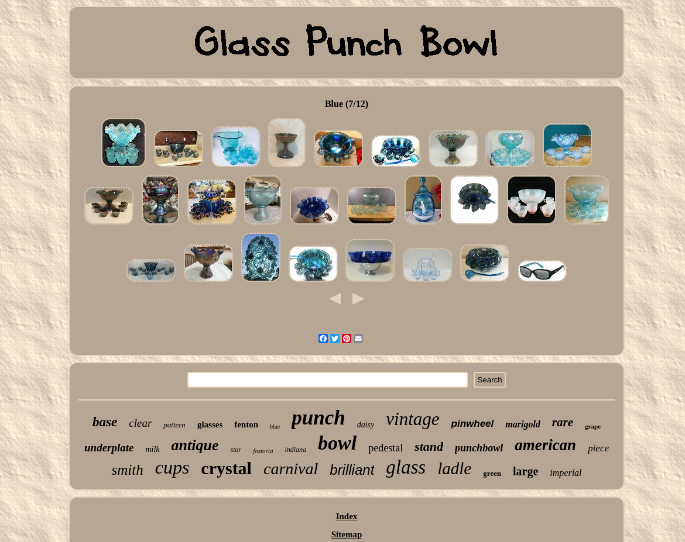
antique (195, 445)
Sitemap (346, 534)
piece (598, 448)
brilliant (352, 470)
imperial (565, 473)
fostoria (263, 450)
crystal (226, 468)
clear (140, 423)
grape (593, 426)
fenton (246, 424)
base (105, 422)
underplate (108, 447)
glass (406, 467)
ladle (454, 468)
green (492, 473)
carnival (290, 469)
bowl (337, 443)
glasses (209, 424)
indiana (295, 450)
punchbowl (479, 448)
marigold (522, 424)
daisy (366, 424)
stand (429, 446)
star (235, 450)
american (545, 445)
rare (562, 422)
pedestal (385, 448)
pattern (174, 424)
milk (152, 449)
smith (127, 470)
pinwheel (472, 423)
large (525, 471)
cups (172, 467)
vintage (412, 419)
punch (318, 417)
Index (347, 516)
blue (275, 426)
